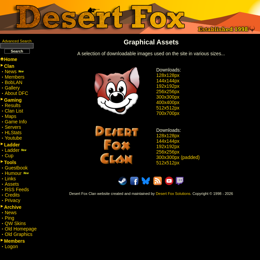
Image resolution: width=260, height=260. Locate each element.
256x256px (168, 91)
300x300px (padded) (178, 157)
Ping (9, 218)
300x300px (168, 97)
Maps (10, 116)
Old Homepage (21, 229)
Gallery (12, 88)
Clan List (14, 111)
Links (10, 178)
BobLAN (13, 82)
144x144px (168, 80)
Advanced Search (17, 41)
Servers (13, 127)
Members (14, 77)
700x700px (168, 113)
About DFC (16, 93)
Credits (12, 195)
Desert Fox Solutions (173, 194)
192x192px (168, 86)
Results (13, 105)
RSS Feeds (17, 189)
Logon (11, 246)
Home (10, 59)
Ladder (16, 150)
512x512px (168, 108)
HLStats (13, 132)
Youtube (13, 138)
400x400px (168, 102)
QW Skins (15, 223)
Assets (12, 184)
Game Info (16, 121)
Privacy (12, 200)
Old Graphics (18, 234)
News (14, 71)
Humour (17, 173)
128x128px (168, 75)
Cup (9, 155)
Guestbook (16, 168)
